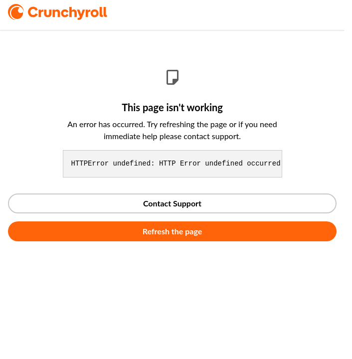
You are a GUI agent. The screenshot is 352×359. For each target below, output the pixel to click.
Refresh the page (172, 231)
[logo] (71, 12)
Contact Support (172, 203)
